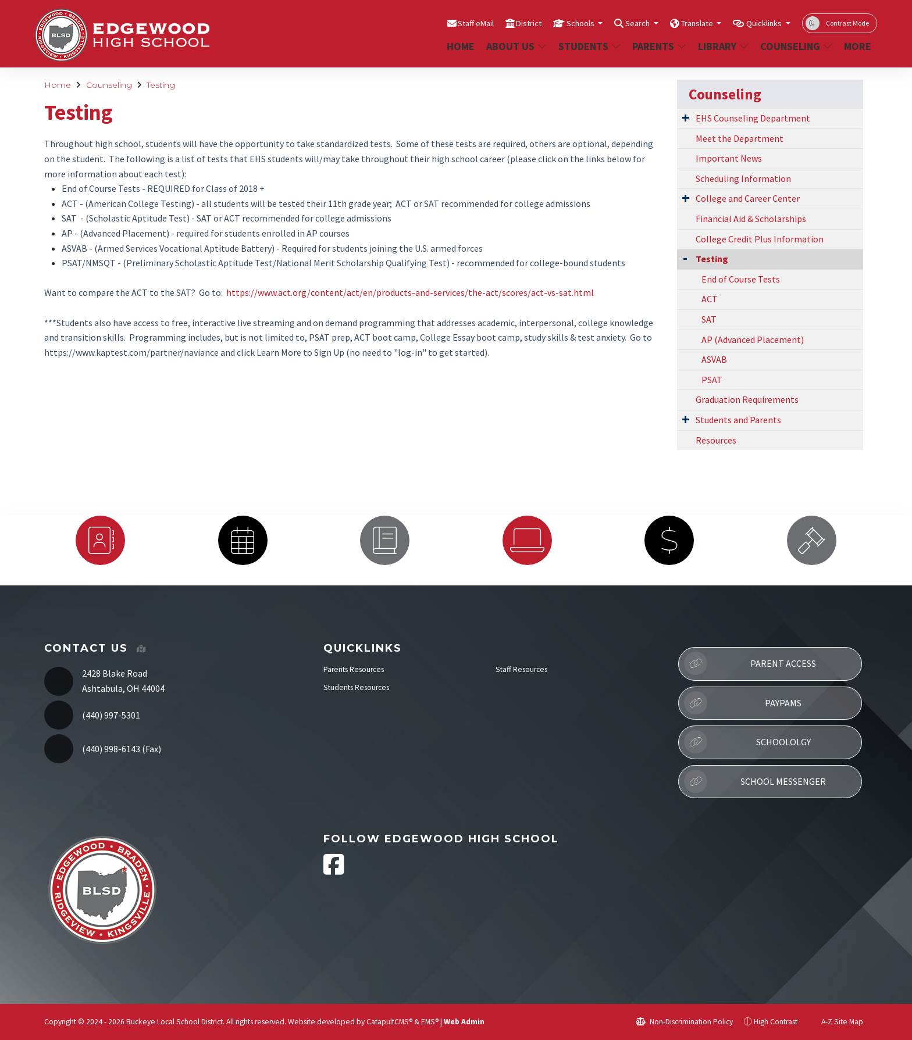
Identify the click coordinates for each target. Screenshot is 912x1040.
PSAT (711, 379)
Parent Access (750, 663)
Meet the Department (739, 138)
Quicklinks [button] (759, 22)
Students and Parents (738, 420)
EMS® (430, 1022)
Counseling (795, 46)
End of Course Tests (101, 188)
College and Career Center (748, 198)
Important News (729, 158)
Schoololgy (747, 741)
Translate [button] (681, 22)
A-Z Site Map (835, 1022)
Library (723, 46)
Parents (659, 46)
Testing (161, 85)
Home (461, 46)
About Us (516, 46)
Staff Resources (521, 669)
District (491, 22)
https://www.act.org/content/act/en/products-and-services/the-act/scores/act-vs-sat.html (410, 292)
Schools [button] (549, 22)
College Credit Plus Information (760, 239)
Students (588, 46)
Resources (716, 440)
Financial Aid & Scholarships (751, 218)
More (858, 46)
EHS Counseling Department (753, 118)
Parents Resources (353, 669)
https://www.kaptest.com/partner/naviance (131, 352)
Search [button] (613, 22)
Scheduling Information (743, 178)
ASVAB (74, 248)
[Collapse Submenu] (685, 258)
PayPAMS (742, 702)
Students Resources (356, 687)
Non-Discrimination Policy (684, 1022)
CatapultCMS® (389, 1022)
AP (67, 233)
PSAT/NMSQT (89, 263)
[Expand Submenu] (685, 117)
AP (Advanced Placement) (752, 339)
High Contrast (775, 1022)
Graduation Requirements (747, 399)
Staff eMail (430, 22)
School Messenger (755, 781)
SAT (69, 218)
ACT (70, 203)
